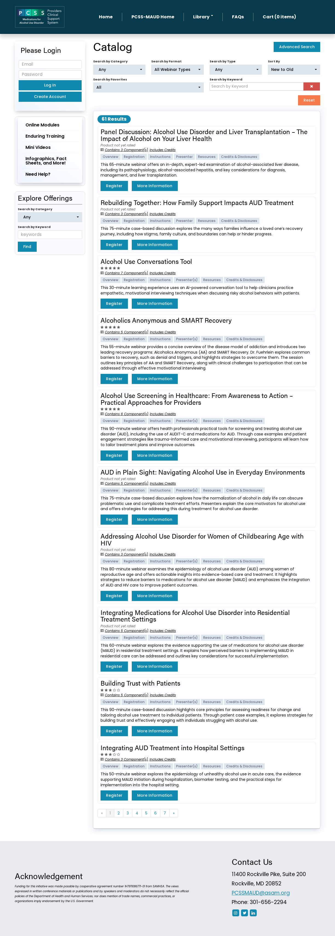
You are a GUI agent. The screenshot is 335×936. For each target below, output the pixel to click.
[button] (311, 86)
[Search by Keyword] (256, 86)
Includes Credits (163, 150)
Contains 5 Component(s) (126, 332)
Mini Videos (38, 147)
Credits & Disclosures (239, 156)
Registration (134, 156)
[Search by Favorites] (148, 87)
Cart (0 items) (279, 17)
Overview (110, 156)
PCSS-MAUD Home (152, 17)
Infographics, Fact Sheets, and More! (46, 160)
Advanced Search (297, 47)
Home (106, 17)
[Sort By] (294, 70)
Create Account (50, 96)
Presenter (184, 156)
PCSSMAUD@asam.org (261, 893)
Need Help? (37, 174)
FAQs (238, 17)
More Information (154, 186)
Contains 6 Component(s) (126, 414)
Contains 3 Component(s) (126, 150)
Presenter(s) (187, 280)
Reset (309, 100)
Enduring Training (44, 136)
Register (114, 186)
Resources (207, 156)
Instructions (160, 156)
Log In (50, 85)
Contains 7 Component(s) (126, 273)
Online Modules (42, 125)
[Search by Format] (177, 70)
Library (203, 17)
